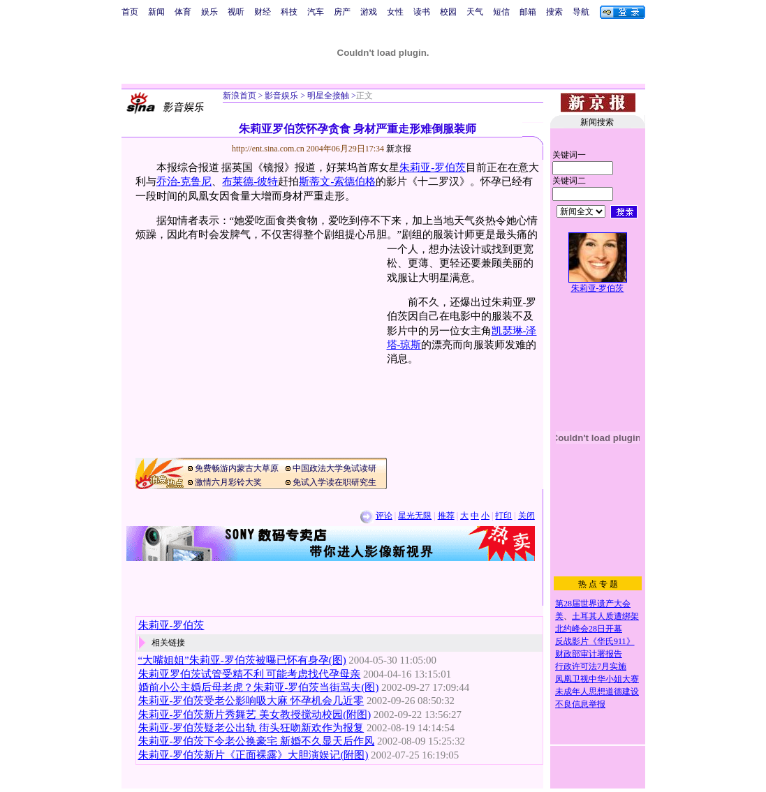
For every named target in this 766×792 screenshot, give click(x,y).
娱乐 (209, 12)
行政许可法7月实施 (590, 666)
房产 (342, 12)
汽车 (315, 12)
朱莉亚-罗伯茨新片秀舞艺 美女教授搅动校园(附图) (254, 714)
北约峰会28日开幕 (588, 629)
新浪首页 (239, 95)
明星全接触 (327, 95)
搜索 (554, 12)
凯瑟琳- (509, 330)
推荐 (446, 516)
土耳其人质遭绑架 (605, 616)
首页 (129, 12)
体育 (183, 12)
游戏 (368, 12)
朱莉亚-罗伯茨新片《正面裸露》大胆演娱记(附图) (253, 755)
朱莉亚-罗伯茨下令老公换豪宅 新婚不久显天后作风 (256, 741)
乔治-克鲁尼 (184, 181)
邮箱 (528, 12)
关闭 (526, 516)
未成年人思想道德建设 (597, 691)
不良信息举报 (580, 704)
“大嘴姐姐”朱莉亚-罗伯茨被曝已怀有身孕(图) (242, 660)
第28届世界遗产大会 (593, 603)
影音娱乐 (281, 95)
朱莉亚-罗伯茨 (432, 167)
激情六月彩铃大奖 (228, 482)
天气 (474, 12)
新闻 (156, 12)
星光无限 (415, 516)
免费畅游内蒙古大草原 (237, 468)
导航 (581, 12)
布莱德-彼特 (250, 181)
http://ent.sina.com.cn (269, 149)
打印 (503, 516)
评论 (384, 516)
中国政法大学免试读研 (334, 468)
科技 (289, 12)
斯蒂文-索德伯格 (337, 181)
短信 (501, 12)
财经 (262, 12)
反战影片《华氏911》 (595, 641)
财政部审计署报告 (588, 654)
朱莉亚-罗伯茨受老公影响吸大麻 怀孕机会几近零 (251, 700)
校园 (448, 12)
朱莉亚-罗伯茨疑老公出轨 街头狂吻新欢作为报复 (251, 727)
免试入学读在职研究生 (334, 482)
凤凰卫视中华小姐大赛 (597, 679)
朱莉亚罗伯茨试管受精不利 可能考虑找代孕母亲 (249, 674)
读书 (421, 12)
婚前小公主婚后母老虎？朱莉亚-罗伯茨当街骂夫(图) (258, 687)
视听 (236, 12)
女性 (395, 12)
